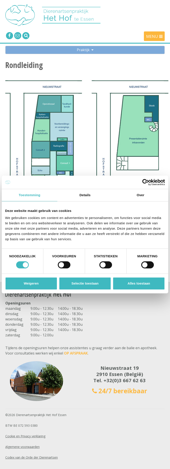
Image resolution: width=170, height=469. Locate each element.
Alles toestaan (139, 283)
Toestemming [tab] (30, 195)
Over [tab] (140, 195)
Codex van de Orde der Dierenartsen (31, 457)
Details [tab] (85, 195)
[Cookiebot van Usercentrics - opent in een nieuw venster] (145, 182)
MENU (154, 36)
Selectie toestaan (85, 283)
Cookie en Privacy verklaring (25, 436)
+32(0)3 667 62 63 (125, 380)
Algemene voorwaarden (22, 447)
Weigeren (31, 283)
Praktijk (85, 49)
